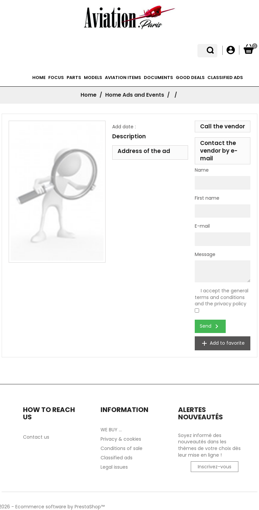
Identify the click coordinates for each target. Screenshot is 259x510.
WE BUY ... (111, 429)
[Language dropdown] (212, 50)
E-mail (202, 226)
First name (207, 198)
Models (93, 77)
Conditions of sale (121, 448)
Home (39, 77)
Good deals (190, 77)
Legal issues (114, 467)
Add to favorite (222, 343)
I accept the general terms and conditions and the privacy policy (221, 297)
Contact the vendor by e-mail (218, 150)
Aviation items (123, 77)
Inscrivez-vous (214, 466)
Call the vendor (222, 126)
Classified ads (225, 77)
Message (205, 254)
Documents (158, 77)
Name (202, 170)
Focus (56, 77)
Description (129, 136)
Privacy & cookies (121, 439)
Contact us (36, 437)
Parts (74, 77)
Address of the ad (144, 151)
